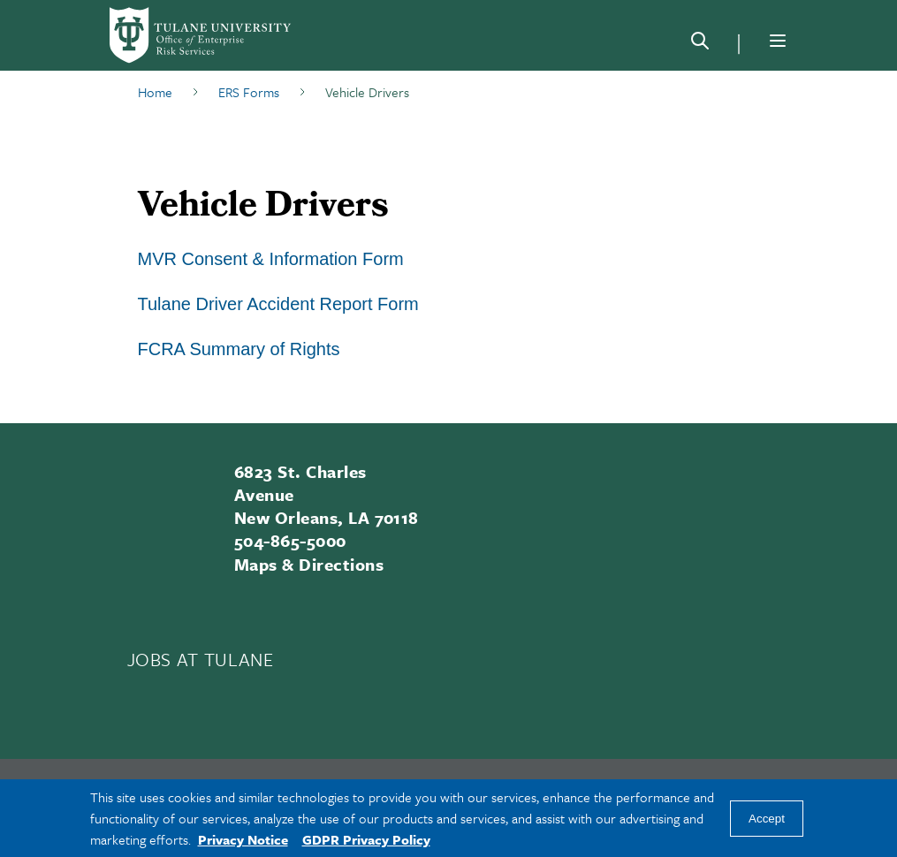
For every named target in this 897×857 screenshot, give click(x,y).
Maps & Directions (309, 564)
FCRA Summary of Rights (239, 349)
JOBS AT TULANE (200, 659)
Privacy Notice (243, 839)
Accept (767, 818)
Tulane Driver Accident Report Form (278, 304)
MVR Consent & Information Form (271, 259)
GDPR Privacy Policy (366, 839)
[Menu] (777, 40)
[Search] (700, 44)
